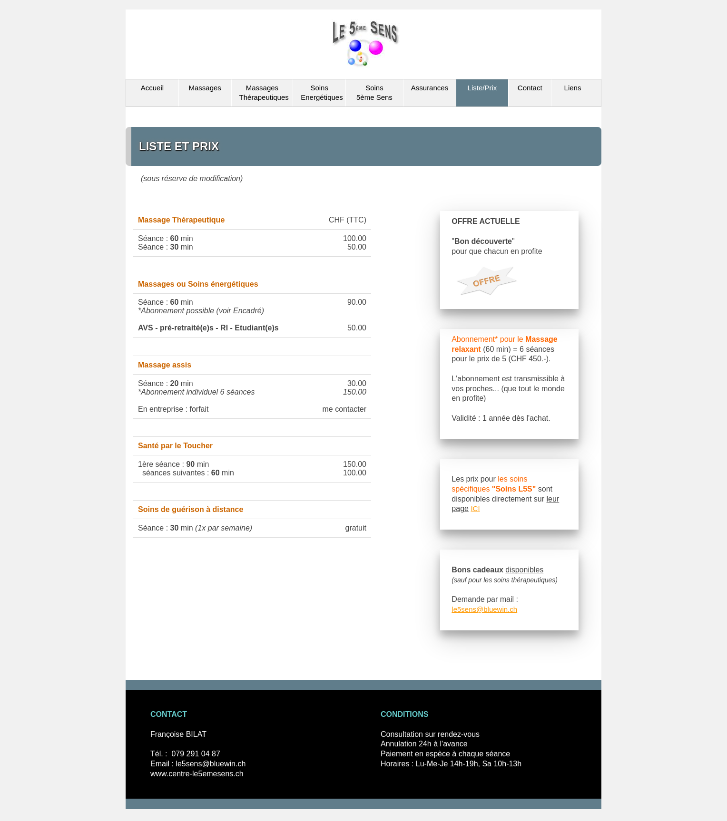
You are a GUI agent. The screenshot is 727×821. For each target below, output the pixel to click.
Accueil (152, 88)
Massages (204, 88)
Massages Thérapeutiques (264, 93)
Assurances (429, 88)
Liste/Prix (482, 88)
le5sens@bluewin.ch (484, 609)
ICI (475, 508)
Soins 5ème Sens (374, 93)
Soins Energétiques (322, 93)
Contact (530, 88)
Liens (572, 88)
